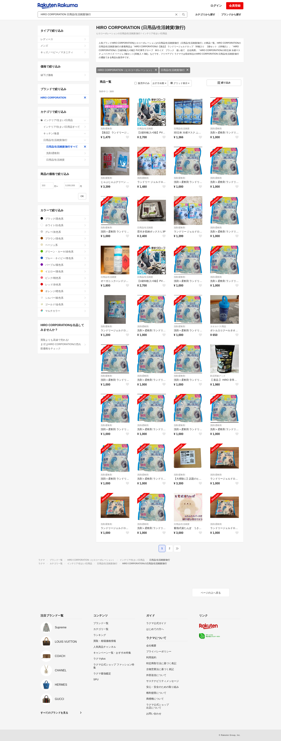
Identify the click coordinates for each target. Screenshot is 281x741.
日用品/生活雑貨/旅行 (175, 70)
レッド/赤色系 (63, 284)
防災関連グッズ (217, 376)
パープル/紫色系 (63, 264)
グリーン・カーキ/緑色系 (63, 251)
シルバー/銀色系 (63, 297)
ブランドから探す (231, 14)
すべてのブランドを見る (54, 712)
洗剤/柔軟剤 (106, 128)
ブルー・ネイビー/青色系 (63, 258)
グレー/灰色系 (63, 231)
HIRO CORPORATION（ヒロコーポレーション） (127, 70)
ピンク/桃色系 (63, 277)
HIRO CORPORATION (63, 97)
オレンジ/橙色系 (63, 291)
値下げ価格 (63, 75)
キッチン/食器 (64, 133)
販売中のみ (142, 83)
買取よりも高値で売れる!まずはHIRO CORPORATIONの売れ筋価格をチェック (63, 344)
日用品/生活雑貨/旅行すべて (66, 146)
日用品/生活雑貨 (145, 128)
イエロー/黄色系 (63, 271)
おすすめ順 (159, 83)
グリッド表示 (179, 83)
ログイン (216, 5)
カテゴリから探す (205, 14)
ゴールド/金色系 (63, 304)
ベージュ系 (63, 244)
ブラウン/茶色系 (63, 238)
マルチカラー (63, 310)
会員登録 (234, 5)
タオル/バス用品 (218, 326)
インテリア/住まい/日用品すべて (64, 126)
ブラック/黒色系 (63, 218)
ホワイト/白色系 (63, 225)
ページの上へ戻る (211, 592)
